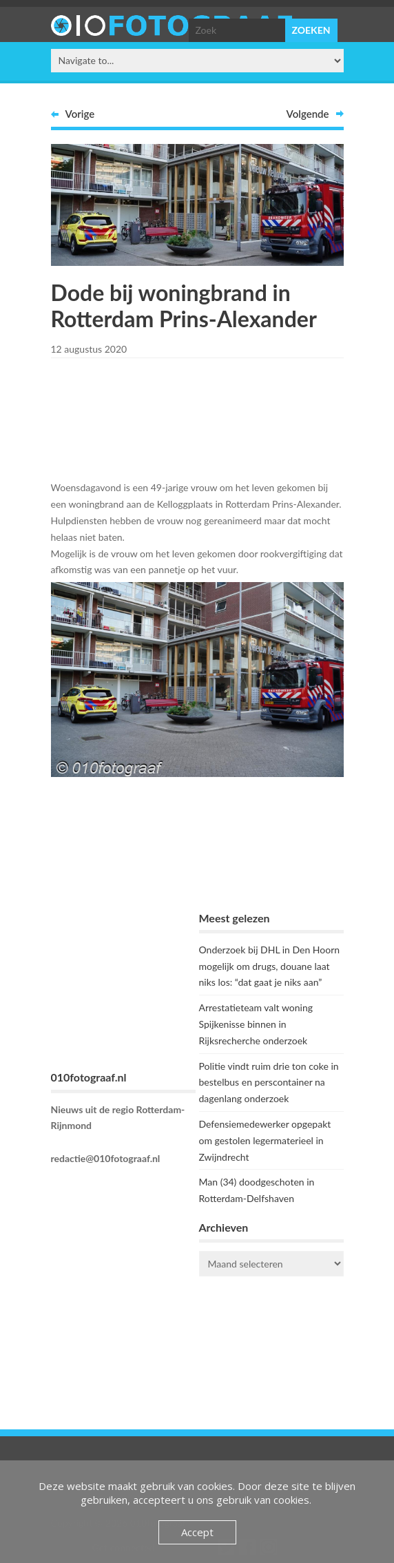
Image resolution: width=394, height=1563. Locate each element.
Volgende (308, 113)
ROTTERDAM (271, 1342)
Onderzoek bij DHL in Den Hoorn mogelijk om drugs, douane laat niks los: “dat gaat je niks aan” (269, 966)
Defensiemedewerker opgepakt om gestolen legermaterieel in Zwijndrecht (265, 1140)
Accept (197, 1532)
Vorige (80, 113)
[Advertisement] (197, 416)
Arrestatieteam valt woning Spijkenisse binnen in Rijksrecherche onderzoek (256, 1024)
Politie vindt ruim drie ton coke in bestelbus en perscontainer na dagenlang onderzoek (269, 1082)
